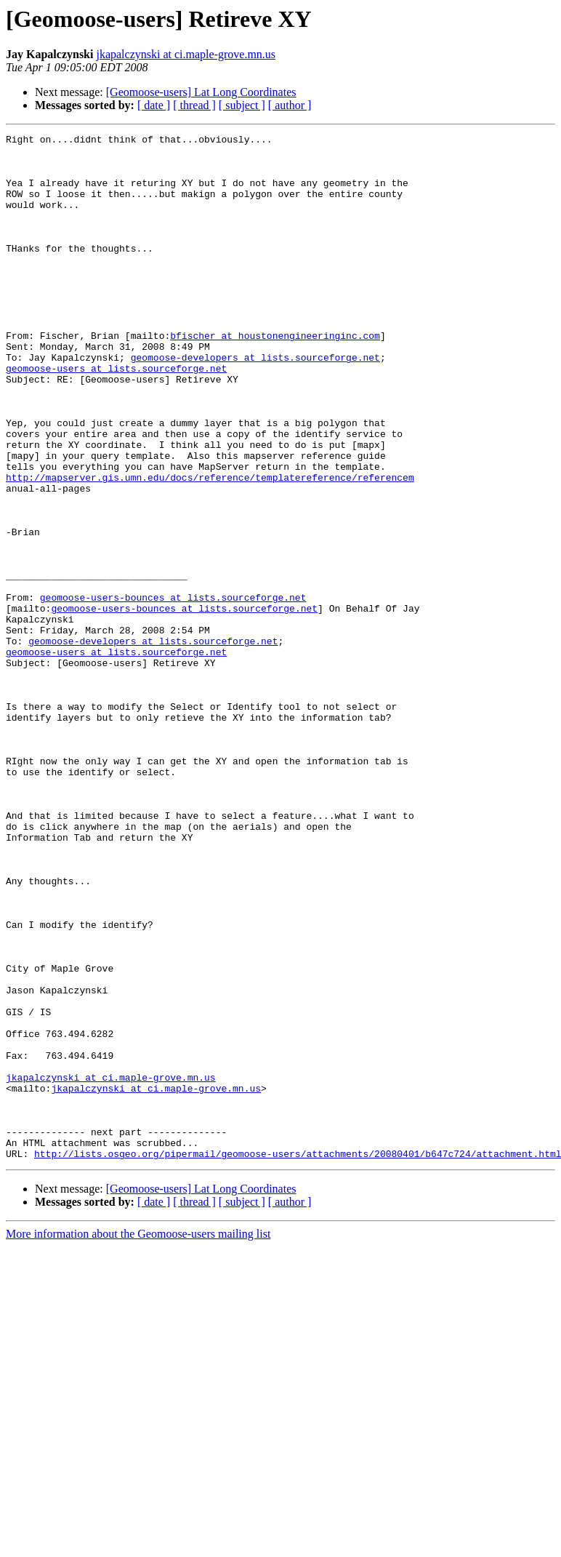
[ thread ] (194, 105)
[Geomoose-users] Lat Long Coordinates (201, 92)
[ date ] (153, 105)
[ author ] (290, 105)
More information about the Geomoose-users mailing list (138, 1439)
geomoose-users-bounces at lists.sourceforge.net (173, 690)
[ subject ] (242, 105)
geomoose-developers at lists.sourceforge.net (255, 402)
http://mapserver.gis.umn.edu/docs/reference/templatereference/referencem (210, 546)
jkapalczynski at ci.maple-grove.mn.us (185, 54)
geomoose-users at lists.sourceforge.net (116, 416)
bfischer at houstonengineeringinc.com (275, 376)
